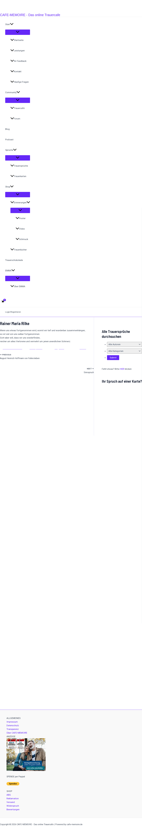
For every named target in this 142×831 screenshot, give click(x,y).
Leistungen (17, 50)
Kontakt (15, 71)
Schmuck (22, 239)
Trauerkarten (18, 176)
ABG (9, 795)
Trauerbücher (18, 249)
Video (20, 228)
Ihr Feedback (18, 61)
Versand (11, 802)
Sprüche (11, 150)
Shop (9, 186)
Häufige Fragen (19, 82)
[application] (11, 24)
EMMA (10, 270)
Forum (15, 118)
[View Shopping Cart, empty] (2, 301)
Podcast (9, 139)
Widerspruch (13, 805)
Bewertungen (13, 809)
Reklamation (13, 798)
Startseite (16, 40)
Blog (7, 129)
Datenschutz (13, 725)
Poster (21, 218)
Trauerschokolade (14, 260)
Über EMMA (17, 286)
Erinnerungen (20, 202)
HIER (122, 369)
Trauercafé (17, 108)
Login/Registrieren (13, 312)
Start (9, 24)
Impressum (12, 721)
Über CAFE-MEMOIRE (17, 732)
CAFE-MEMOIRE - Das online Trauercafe (30, 15)
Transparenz (13, 729)
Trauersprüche (19, 165)
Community (12, 92)
